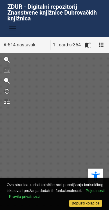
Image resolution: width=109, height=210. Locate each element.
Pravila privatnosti (24, 196)
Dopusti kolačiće (85, 203)
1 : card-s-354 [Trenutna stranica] (67, 45)
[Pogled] (101, 45)
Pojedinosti (95, 190)
